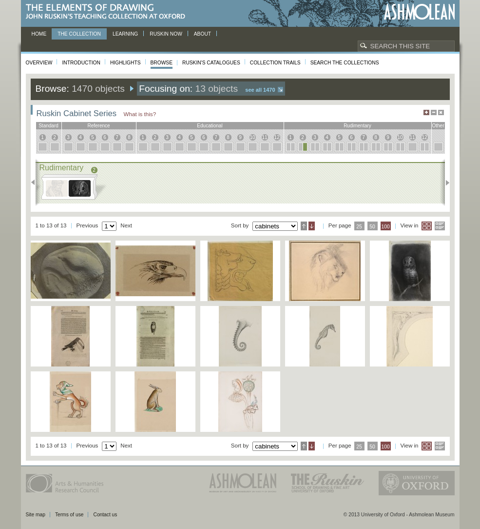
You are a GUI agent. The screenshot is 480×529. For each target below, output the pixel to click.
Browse (162, 62)
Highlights (125, 62)
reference (98, 125)
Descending (311, 226)
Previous (36, 182)
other (438, 125)
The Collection (79, 34)
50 (372, 226)
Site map (35, 514)
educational (209, 125)
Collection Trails (275, 62)
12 (276, 137)
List (440, 226)
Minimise (434, 112)
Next (445, 182)
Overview (39, 62)
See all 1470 (260, 90)
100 (385, 226)
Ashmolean (419, 12)
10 (252, 137)
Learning (125, 34)
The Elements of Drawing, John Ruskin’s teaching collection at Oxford (108, 12)
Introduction (81, 62)
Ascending (304, 226)
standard (48, 125)
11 (264, 137)
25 (359, 226)
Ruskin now (166, 34)
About (202, 34)
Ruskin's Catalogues (211, 62)
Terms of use (69, 514)
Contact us (105, 514)
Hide (441, 112)
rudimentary (357, 125)
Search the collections (344, 62)
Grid (427, 226)
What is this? (140, 114)
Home (39, 34)
